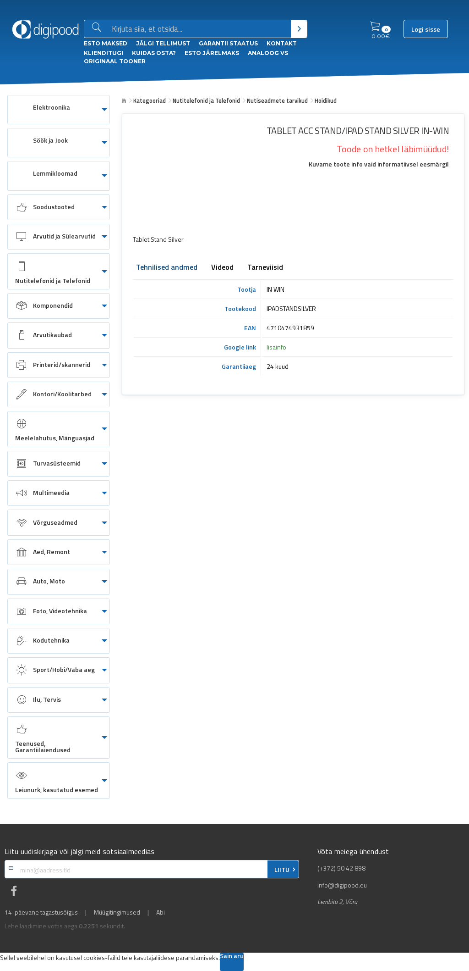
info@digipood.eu (342, 885)
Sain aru (232, 956)
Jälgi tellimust (163, 43)
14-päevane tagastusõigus (41, 912)
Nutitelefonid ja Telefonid (206, 100)
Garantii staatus (228, 43)
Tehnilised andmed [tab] (166, 267)
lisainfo (276, 347)
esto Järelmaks (212, 53)
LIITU (281, 870)
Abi (160, 912)
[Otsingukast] (199, 29)
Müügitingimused (117, 912)
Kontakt (282, 43)
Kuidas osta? (154, 53)
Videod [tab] (222, 267)
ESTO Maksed (105, 43)
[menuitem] (58, 109)
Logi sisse (425, 29)
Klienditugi (103, 53)
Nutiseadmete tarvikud (277, 100)
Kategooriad (149, 100)
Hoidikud (326, 100)
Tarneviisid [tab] (265, 267)
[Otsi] (299, 29)
